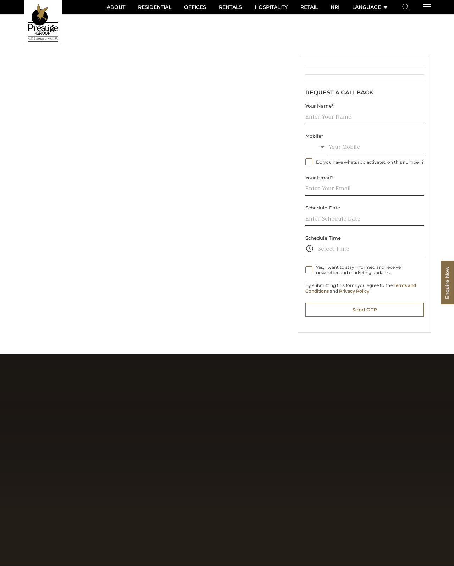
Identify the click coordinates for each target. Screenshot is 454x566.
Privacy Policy (354, 291)
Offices (195, 7)
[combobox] (316, 147)
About (116, 7)
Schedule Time (323, 238)
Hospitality (271, 7)
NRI (335, 7)
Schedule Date (322, 208)
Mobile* (314, 136)
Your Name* (319, 106)
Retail (309, 7)
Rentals (230, 7)
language (370, 7)
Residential (154, 7)
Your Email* (319, 177)
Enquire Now (447, 283)
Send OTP (364, 309)
